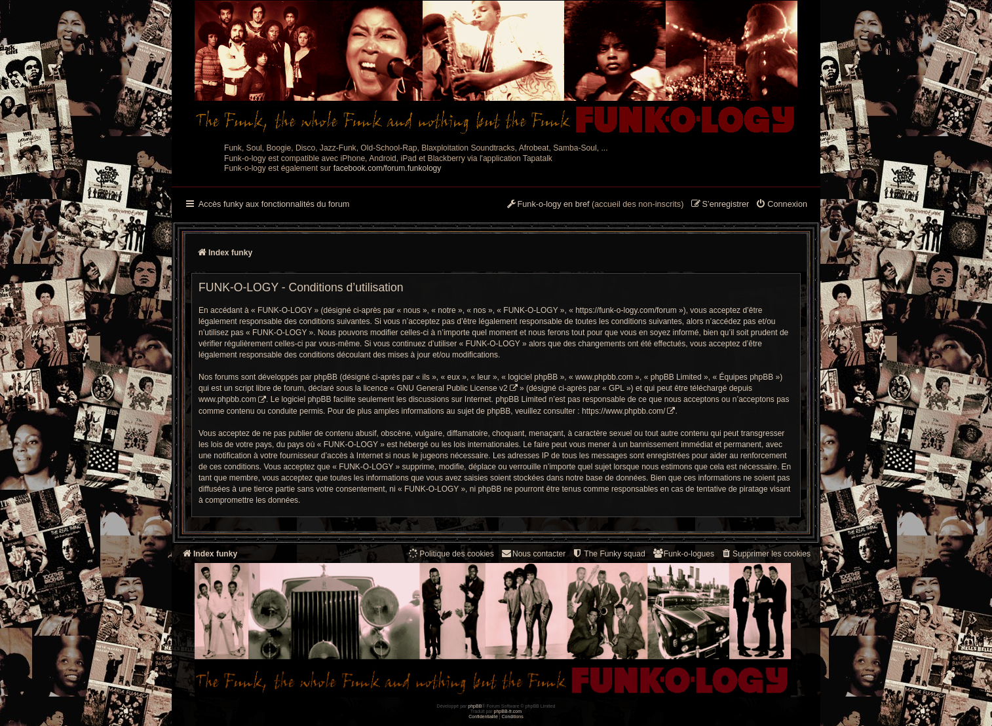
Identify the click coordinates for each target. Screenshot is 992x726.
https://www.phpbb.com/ (623, 411)
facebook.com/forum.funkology (388, 168)
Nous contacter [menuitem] (533, 553)
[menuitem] (781, 205)
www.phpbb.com (227, 399)
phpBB (475, 706)
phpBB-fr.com (508, 711)
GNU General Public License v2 (451, 388)
